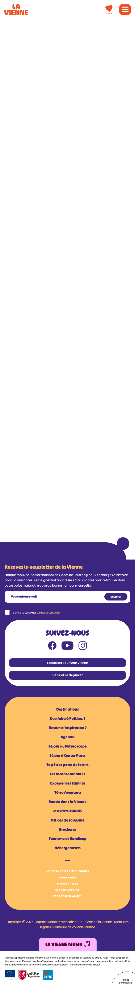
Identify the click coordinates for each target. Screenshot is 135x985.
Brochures (67, 829)
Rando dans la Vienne (67, 801)
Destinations (67, 709)
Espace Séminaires (67, 896)
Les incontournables (67, 774)
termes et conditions (49, 612)
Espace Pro (67, 877)
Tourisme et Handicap (68, 838)
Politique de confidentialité (74, 927)
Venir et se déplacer (67, 675)
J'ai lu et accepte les (37, 612)
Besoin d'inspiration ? (68, 727)
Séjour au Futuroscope (67, 746)
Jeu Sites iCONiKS (67, 811)
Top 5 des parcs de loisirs (67, 764)
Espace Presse (67, 883)
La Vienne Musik (67, 944)
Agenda (68, 737)
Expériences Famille (67, 783)
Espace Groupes (67, 890)
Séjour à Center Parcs (68, 755)
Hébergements (68, 848)
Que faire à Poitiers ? (67, 718)
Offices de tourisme (67, 820)
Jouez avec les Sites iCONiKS (67, 871)
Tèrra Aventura (67, 792)
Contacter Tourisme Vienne (67, 662)
